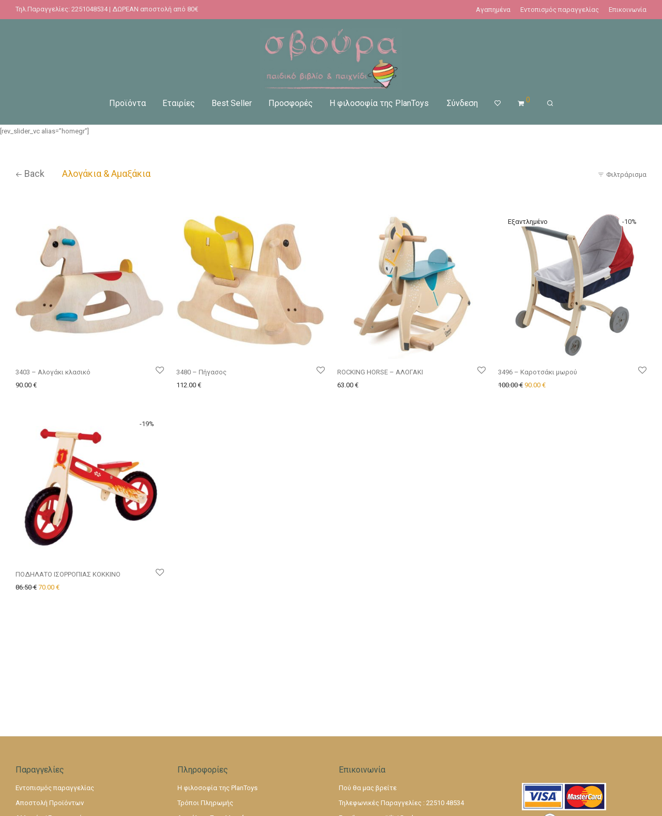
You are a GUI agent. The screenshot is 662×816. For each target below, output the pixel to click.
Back (30, 173)
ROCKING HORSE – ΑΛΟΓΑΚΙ (380, 372)
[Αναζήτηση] (550, 103)
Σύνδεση (462, 103)
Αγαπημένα (493, 9)
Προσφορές (290, 103)
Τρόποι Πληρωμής (205, 803)
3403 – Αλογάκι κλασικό (53, 372)
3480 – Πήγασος (201, 372)
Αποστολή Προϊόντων (50, 803)
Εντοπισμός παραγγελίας (559, 9)
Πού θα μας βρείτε (368, 788)
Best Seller (232, 103)
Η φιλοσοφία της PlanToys (379, 103)
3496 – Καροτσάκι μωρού (537, 372)
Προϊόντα (127, 103)
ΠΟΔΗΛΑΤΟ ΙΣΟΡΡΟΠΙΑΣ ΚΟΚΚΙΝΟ (68, 574)
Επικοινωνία (627, 9)
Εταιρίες (178, 103)
